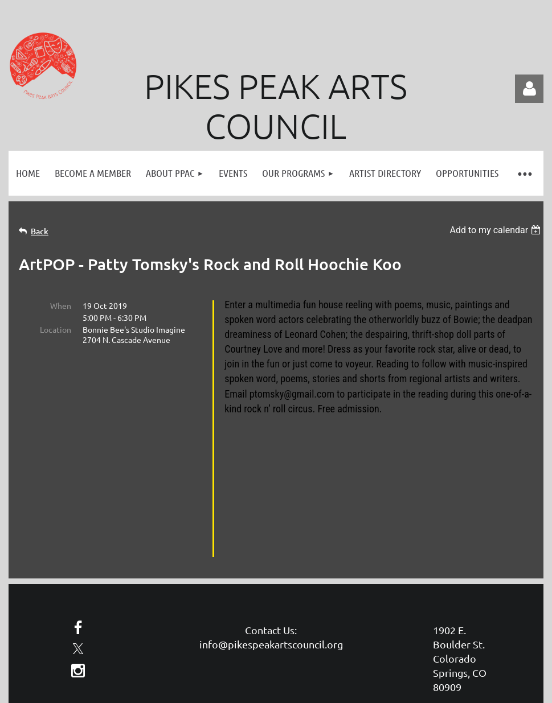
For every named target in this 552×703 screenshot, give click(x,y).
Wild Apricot (407, 649)
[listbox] (496, 230)
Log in (529, 89)
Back (39, 231)
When (60, 305)
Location (55, 329)
